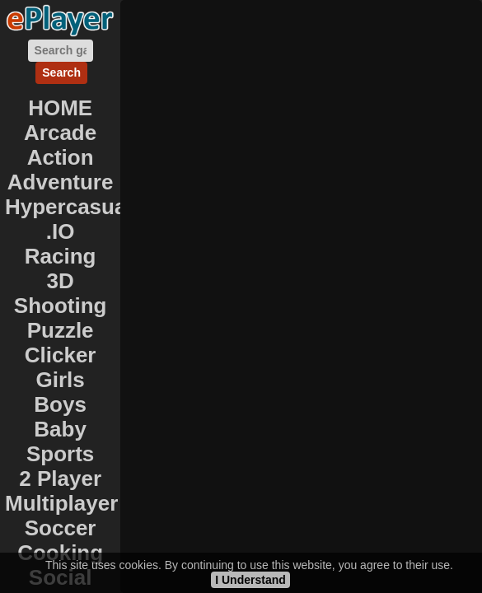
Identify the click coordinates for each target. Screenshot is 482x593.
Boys (60, 404)
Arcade (60, 132)
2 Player (60, 478)
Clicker (60, 355)
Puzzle (60, 330)
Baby (60, 429)
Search (61, 72)
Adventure (60, 182)
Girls (60, 379)
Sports (60, 453)
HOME (60, 108)
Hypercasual (69, 206)
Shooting (60, 305)
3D (60, 280)
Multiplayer (61, 503)
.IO (60, 231)
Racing (60, 256)
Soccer (60, 528)
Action (60, 157)
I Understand (250, 579)
